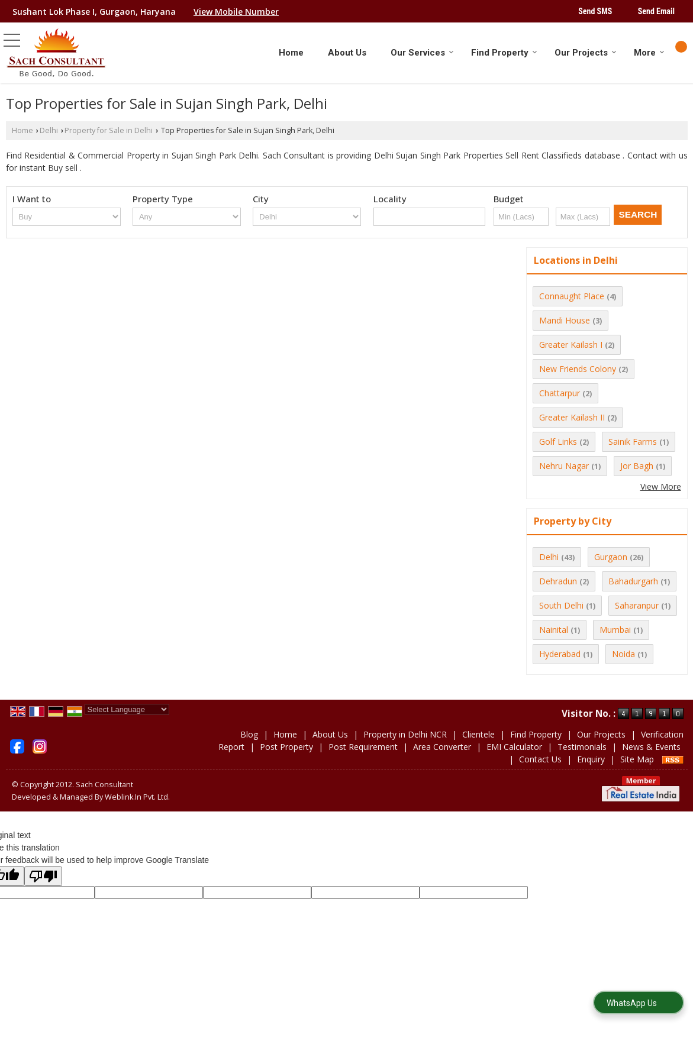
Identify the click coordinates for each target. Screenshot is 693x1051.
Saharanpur (637, 605)
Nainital (553, 629)
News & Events (651, 746)
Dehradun (558, 581)
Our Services (422, 52)
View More (660, 486)
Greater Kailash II (572, 417)
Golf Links (558, 441)
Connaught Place (571, 296)
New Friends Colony (577, 368)
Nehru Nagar (564, 465)
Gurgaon (610, 556)
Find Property (504, 52)
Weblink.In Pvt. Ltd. (137, 797)
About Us (347, 52)
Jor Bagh (636, 465)
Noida (623, 653)
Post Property (286, 746)
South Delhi (561, 605)
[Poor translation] (43, 876)
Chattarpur (559, 393)
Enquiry (591, 759)
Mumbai (615, 629)
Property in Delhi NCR (405, 734)
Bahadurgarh (633, 581)
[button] (236, 11)
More (649, 52)
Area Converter (442, 746)
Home (291, 52)
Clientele (478, 734)
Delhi (49, 130)
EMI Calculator (514, 746)
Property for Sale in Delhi (109, 130)
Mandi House (564, 320)
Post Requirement (363, 746)
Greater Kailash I (570, 344)
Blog (249, 734)
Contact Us (540, 759)
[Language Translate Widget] (127, 709)
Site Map (637, 759)
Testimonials (582, 746)
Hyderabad (560, 653)
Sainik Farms (632, 441)
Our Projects (586, 52)
